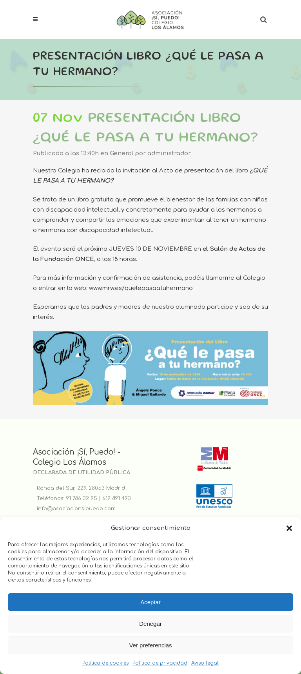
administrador (169, 153)
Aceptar (150, 602)
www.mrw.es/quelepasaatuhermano (141, 288)
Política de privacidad (159, 663)
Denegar (150, 623)
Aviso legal (205, 663)
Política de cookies (105, 663)
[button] (289, 528)
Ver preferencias (150, 645)
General (121, 153)
